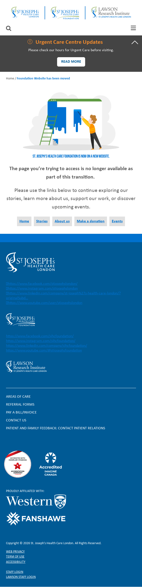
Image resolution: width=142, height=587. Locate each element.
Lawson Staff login (21, 577)
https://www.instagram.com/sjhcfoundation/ (40, 341)
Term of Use (15, 556)
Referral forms (20, 405)
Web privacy (15, 551)
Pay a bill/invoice (21, 412)
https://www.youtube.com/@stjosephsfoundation (44, 350)
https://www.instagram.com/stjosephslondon (43, 289)
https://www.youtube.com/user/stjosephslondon (45, 303)
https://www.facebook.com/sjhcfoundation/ (40, 336)
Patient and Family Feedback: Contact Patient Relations (55, 428)
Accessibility (15, 562)
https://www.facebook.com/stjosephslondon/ (42, 284)
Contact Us (16, 420)
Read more (71, 62)
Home (10, 78)
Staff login (14, 572)
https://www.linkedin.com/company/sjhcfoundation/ (46, 346)
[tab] (133, 28)
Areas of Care (18, 397)
